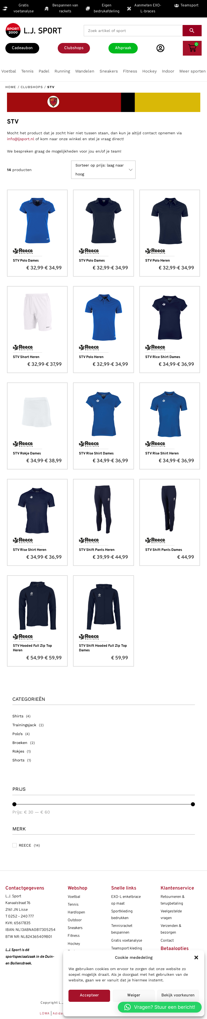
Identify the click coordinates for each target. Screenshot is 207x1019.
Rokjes (18, 751)
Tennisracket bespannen (121, 929)
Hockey (74, 944)
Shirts (17, 716)
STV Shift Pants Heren (97, 550)
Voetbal (74, 897)
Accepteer (89, 995)
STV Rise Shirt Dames (96, 453)
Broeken (19, 742)
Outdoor (75, 920)
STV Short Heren (26, 357)
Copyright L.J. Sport (58, 1003)
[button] (196, 957)
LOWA (45, 1013)
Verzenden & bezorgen (171, 929)
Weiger (133, 995)
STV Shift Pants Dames (163, 550)
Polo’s (17, 734)
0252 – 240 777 (21, 916)
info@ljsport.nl (20, 139)
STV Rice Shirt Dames (162, 357)
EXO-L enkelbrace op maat (126, 900)
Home (10, 87)
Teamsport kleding (126, 948)
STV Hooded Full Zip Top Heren (32, 648)
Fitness (74, 936)
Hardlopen (76, 912)
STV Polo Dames (26, 261)
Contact (167, 940)
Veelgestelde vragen (171, 914)
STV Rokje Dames (27, 453)
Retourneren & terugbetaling (172, 900)
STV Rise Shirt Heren (162, 453)
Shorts (18, 760)
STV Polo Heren (157, 261)
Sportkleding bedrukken (122, 914)
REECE (25, 845)
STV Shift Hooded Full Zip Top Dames (103, 648)
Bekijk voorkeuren (178, 995)
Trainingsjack (24, 725)
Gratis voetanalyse (126, 940)
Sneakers (75, 928)
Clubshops (32, 87)
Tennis (73, 904)
